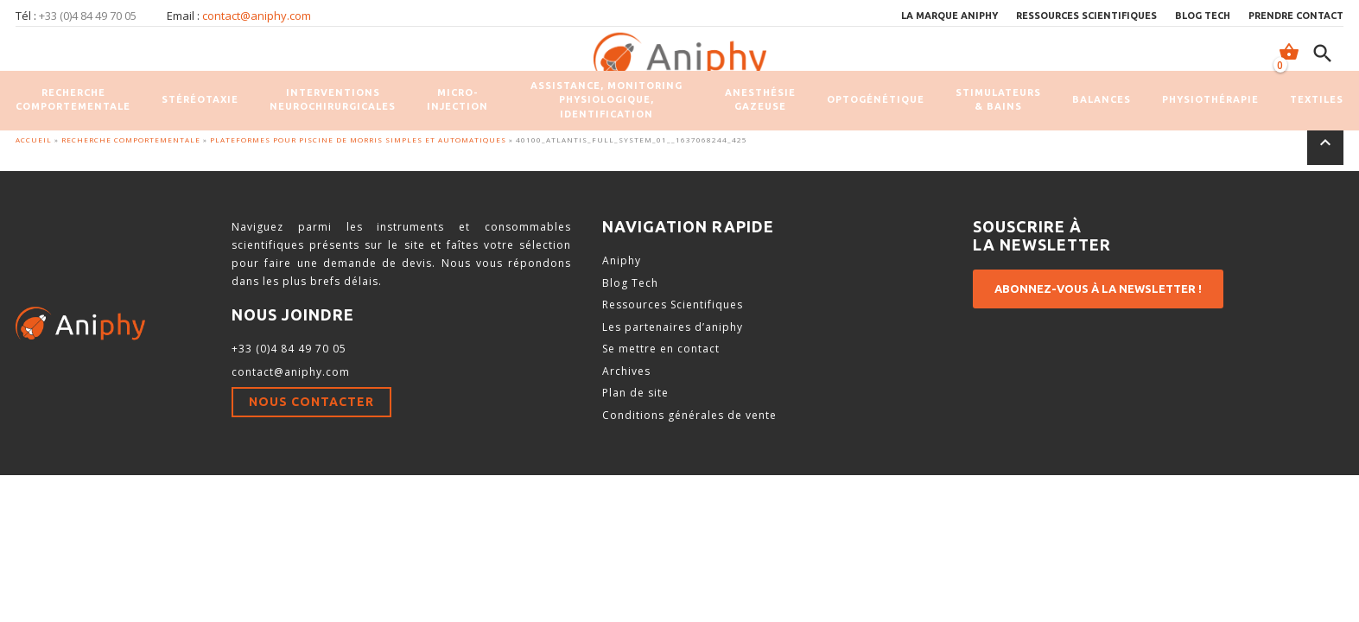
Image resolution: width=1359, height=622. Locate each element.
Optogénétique (875, 99)
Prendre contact (1295, 15)
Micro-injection (457, 99)
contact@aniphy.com (256, 15)
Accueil (34, 139)
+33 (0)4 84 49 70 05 (289, 348)
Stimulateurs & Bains (998, 99)
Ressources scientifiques (1086, 15)
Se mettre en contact (661, 348)
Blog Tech (1202, 15)
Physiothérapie (1210, 99)
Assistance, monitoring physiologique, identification (606, 99)
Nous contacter (311, 402)
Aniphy (621, 260)
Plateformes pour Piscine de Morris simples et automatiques (358, 139)
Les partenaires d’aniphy (672, 327)
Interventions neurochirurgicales (333, 99)
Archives (626, 371)
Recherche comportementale (73, 99)
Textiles (1316, 99)
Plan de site (635, 392)
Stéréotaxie (200, 99)
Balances (1101, 99)
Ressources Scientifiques (672, 304)
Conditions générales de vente (689, 415)
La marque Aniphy (949, 15)
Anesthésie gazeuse (760, 99)
